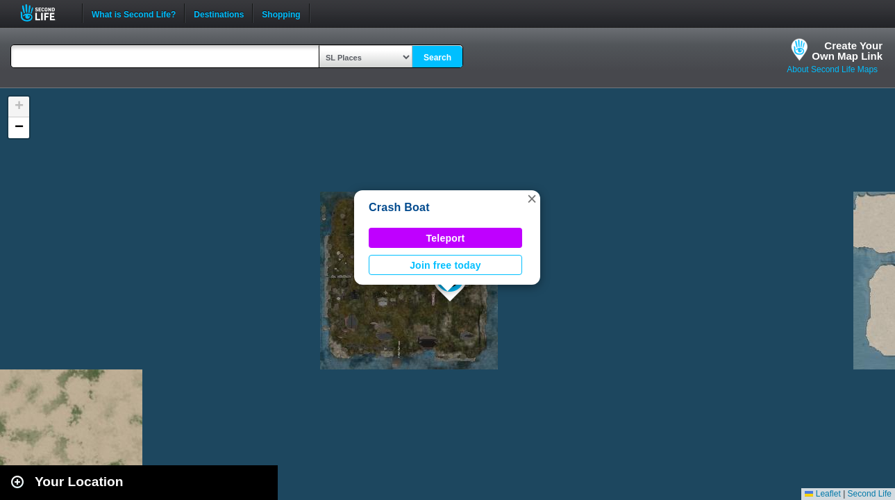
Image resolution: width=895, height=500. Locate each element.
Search (437, 57)
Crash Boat (399, 207)
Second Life (45, 12)
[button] (532, 198)
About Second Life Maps (832, 69)
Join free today (445, 265)
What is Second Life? (134, 13)
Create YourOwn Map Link (847, 51)
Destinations (219, 13)
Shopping (281, 13)
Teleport (445, 238)
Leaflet (822, 494)
